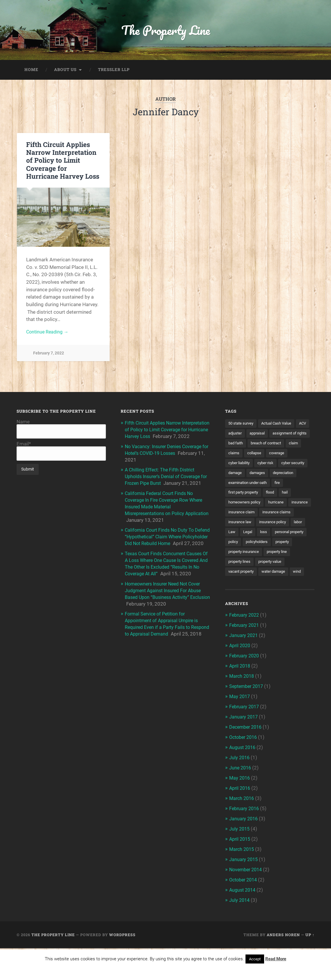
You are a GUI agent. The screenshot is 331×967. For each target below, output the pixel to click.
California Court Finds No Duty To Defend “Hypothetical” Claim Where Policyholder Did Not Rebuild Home (163, 548)
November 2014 (247, 889)
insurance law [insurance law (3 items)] (278, 536)
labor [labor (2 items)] (270, 546)
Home (31, 71)
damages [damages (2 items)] (236, 485)
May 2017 (240, 720)
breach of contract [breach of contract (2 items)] (245, 455)
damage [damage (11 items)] (293, 475)
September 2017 (247, 710)
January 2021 (244, 660)
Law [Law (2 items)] (286, 546)
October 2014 (244, 899)
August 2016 (243, 770)
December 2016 (247, 750)
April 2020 (240, 670)
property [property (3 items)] (267, 566)
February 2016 (245, 829)
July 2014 (240, 919)
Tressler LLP (114, 71)
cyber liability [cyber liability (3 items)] (287, 465)
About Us (65, 71)
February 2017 (245, 730)
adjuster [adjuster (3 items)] (251, 435)
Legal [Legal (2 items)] (303, 546)
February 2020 (245, 680)
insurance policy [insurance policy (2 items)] (242, 546)
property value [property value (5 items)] (273, 586)
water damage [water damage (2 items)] (278, 596)
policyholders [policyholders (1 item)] (240, 566)
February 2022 (245, 640)
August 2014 (243, 909)
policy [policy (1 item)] (288, 556)
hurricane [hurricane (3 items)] (279, 515)
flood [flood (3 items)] (275, 505)
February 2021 (245, 650)
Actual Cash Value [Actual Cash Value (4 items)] (280, 425)
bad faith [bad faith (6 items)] (281, 445)
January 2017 (244, 740)
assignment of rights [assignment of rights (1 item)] (247, 445)
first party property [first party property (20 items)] (245, 505)
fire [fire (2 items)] (282, 495)
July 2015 (240, 849)
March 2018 (242, 700)
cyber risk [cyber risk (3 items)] (236, 475)
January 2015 (244, 879)
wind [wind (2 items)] (303, 596)
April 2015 (240, 859)
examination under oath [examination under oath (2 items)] (249, 495)
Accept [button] (255, 959)
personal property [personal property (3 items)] (259, 556)
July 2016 (240, 780)
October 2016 (244, 760)
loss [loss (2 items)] (232, 556)
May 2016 (240, 800)
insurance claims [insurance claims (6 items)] (243, 536)
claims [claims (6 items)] (293, 455)
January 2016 (244, 839)
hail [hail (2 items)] (290, 505)
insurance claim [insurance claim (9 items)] (268, 526)
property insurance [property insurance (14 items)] (245, 576)
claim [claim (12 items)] (274, 455)
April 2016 (240, 809)
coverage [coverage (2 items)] (259, 465)
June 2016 (240, 789)
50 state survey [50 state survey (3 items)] (242, 425)
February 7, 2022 (48, 354)
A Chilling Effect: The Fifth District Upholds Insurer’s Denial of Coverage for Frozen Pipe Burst (165, 483)
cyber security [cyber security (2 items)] (265, 475)
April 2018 (240, 690)
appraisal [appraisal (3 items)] (275, 435)
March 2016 (242, 819)
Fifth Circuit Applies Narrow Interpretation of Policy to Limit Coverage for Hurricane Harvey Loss (62, 161)
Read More (275, 958)
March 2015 (242, 869)
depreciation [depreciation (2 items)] (264, 485)
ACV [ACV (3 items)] (232, 435)
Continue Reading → (48, 333)
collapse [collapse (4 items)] (235, 465)
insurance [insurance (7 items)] (237, 526)
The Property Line (165, 30)
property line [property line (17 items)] (281, 576)
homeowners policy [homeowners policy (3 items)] (245, 515)
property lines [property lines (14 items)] (240, 586)
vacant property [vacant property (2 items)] (242, 596)
